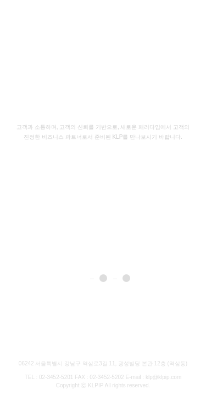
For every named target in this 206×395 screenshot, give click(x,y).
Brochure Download (33, 346)
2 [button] (103, 278)
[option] (103, 197)
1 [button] (80, 278)
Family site (143, 345)
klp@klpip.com (163, 377)
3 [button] (126, 278)
